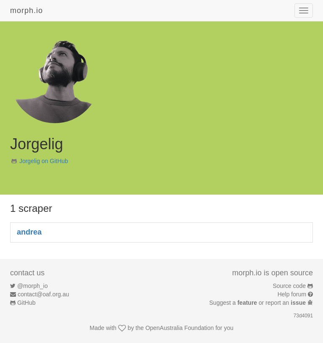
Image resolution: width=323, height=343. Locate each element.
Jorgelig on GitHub (43, 161)
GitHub (26, 302)
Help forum (292, 294)
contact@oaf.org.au (43, 294)
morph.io (26, 10)
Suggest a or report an (258, 302)
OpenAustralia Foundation (180, 328)
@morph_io (32, 285)
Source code (289, 285)
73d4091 (303, 316)
